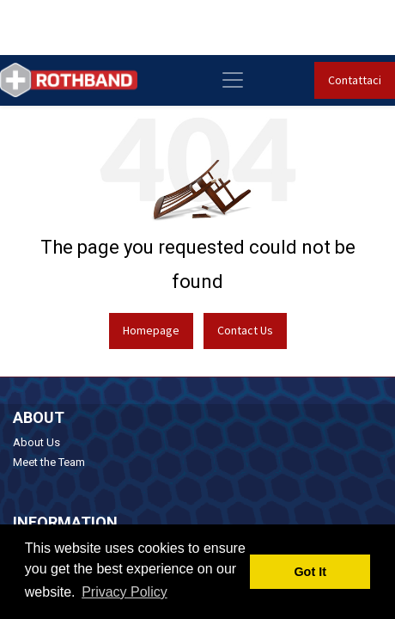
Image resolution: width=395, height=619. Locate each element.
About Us (36, 442)
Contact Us (245, 330)
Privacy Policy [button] (124, 592)
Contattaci (354, 80)
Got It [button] (310, 572)
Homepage (151, 330)
